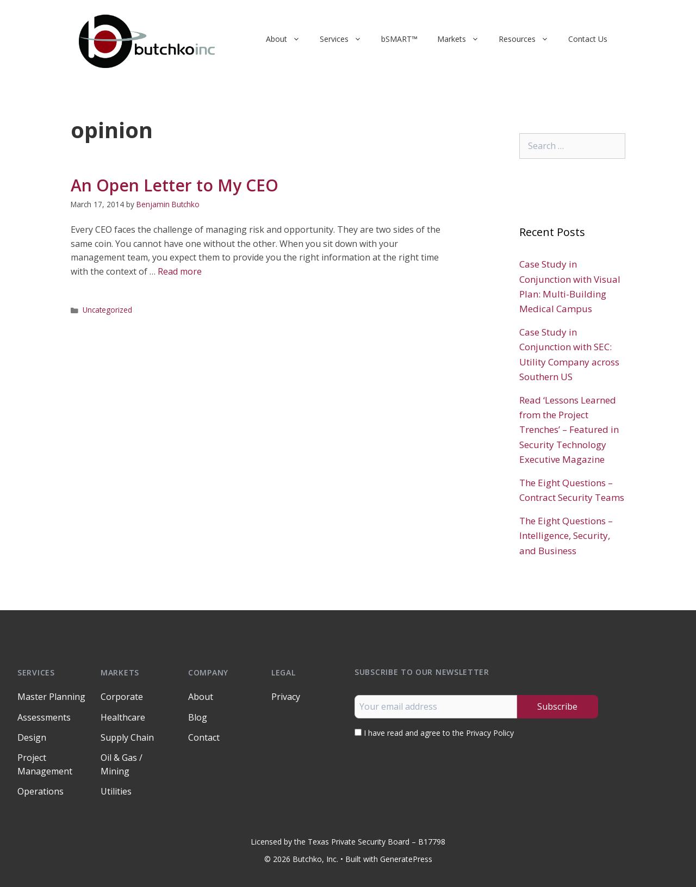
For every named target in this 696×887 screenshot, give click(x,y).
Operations (40, 791)
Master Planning (51, 697)
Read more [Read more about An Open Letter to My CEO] (180, 271)
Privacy (285, 697)
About (288, 39)
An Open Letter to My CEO (174, 185)
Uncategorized (107, 310)
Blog (197, 717)
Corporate (122, 697)
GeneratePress (406, 859)
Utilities (116, 791)
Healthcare (123, 717)
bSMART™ (399, 39)
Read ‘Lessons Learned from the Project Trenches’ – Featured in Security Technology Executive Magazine (569, 430)
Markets (463, 39)
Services (345, 39)
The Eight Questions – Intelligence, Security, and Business (566, 535)
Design (31, 737)
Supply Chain (127, 737)
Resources (528, 39)
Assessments (44, 717)
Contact (204, 737)
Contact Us (587, 39)
